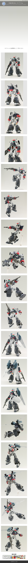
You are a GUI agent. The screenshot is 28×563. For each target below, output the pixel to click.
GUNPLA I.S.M (14, 561)
